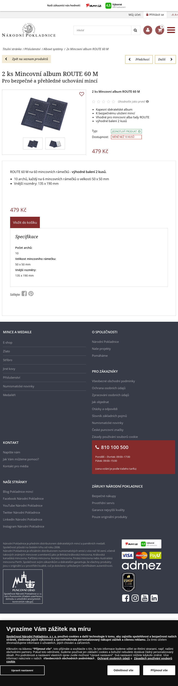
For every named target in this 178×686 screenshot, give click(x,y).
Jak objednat (100, 402)
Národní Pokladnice (105, 342)
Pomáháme (100, 356)
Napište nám (11, 452)
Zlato (6, 351)
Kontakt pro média (15, 466)
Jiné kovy (9, 369)
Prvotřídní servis (103, 503)
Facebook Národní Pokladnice (23, 498)
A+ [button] (176, 15)
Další (165, 59)
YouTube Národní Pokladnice (22, 505)
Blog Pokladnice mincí (18, 492)
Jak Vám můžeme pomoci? (21, 459)
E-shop (7, 342)
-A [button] (172, 15)
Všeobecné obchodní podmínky (113, 381)
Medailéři (9, 395)
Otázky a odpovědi (105, 409)
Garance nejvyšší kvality (108, 510)
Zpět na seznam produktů (26, 59)
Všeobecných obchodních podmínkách (69, 658)
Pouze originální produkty (109, 517)
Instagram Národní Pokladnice (23, 526)
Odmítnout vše (123, 670)
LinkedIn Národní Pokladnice (22, 519)
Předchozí (138, 59)
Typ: (95, 131)
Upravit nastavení (22, 670)
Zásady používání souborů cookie (115, 437)
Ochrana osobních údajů (108, 388)
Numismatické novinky (18, 386)
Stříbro (7, 360)
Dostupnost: (100, 137)
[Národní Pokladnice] (29, 30)
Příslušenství (11, 377)
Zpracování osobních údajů (110, 395)
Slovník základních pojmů (109, 416)
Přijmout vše (159, 670)
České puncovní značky (107, 430)
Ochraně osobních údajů (113, 658)
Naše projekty (101, 349)
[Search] (135, 30)
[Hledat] (102, 30)
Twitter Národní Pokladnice (21, 512)
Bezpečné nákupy (104, 496)
